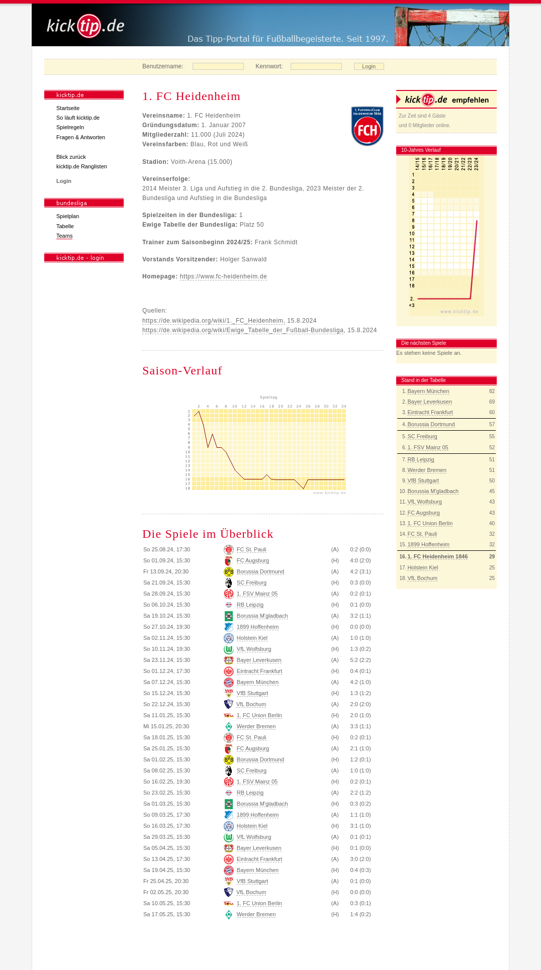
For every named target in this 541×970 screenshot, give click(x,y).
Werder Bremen (426, 470)
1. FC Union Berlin (430, 523)
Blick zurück (71, 157)
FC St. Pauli (422, 534)
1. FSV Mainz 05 (427, 447)
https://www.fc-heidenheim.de (223, 276)
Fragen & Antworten (80, 137)
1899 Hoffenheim (428, 544)
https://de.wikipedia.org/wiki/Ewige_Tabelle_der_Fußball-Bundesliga (242, 330)
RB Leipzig (420, 459)
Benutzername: (163, 66)
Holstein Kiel (422, 567)
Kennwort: (269, 66)
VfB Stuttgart (422, 480)
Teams (64, 236)
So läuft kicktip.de (78, 118)
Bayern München (428, 391)
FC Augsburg (423, 513)
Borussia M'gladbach (433, 491)
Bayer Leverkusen (429, 402)
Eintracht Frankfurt (430, 412)
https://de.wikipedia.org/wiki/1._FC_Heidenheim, (213, 320)
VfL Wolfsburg (424, 502)
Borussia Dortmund (431, 424)
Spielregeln (70, 127)
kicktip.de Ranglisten (81, 166)
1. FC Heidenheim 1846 (437, 556)
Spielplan (67, 216)
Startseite (67, 108)
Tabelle (65, 226)
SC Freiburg (422, 436)
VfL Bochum (422, 578)
